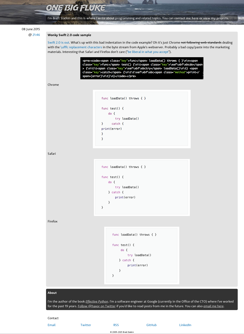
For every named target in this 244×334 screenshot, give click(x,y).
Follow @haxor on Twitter (97, 306)
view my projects (215, 18)
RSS (116, 325)
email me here (213, 306)
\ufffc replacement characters (81, 47)
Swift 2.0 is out (58, 42)
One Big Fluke (75, 7)
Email (51, 325)
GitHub (151, 325)
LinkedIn (185, 325)
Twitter (86, 325)
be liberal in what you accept (148, 52)
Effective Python (97, 301)
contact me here (186, 18)
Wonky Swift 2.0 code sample (69, 35)
